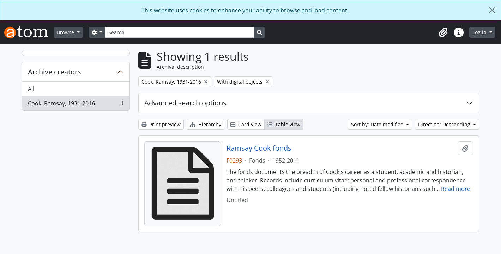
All (31, 89)
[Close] (492, 10)
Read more (455, 189)
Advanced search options (185, 103)
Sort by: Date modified (378, 124)
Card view (245, 124)
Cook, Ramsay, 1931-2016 (76, 104)
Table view (283, 124)
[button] (443, 32)
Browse (66, 32)
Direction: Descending (445, 124)
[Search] (179, 32)
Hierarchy (205, 124)
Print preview (161, 124)
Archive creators (54, 72)
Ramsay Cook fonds (259, 148)
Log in (480, 32)
